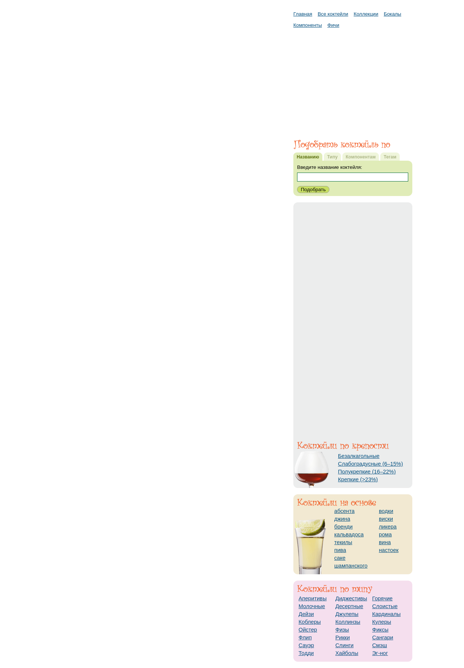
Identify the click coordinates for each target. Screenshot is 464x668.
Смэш (379, 645)
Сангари (382, 637)
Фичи (333, 25)
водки (386, 511)
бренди (343, 527)
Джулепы (346, 614)
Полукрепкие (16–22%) (367, 472)
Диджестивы (351, 598)
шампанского (350, 566)
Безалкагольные (359, 456)
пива (340, 550)
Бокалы (392, 14)
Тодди (306, 653)
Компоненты (307, 25)
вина (385, 542)
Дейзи (306, 614)
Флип (305, 637)
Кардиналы (386, 614)
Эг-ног (380, 653)
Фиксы (380, 630)
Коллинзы (347, 622)
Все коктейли (333, 14)
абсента (344, 511)
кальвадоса (349, 534)
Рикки (342, 637)
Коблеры (310, 622)
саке (339, 558)
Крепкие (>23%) (358, 479)
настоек (389, 550)
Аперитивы (312, 598)
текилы (343, 542)
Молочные (312, 606)
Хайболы (346, 653)
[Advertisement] (352, 79)
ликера (388, 527)
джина (342, 519)
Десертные (349, 606)
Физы (342, 630)
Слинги (344, 645)
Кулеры (381, 622)
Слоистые (384, 606)
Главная (302, 14)
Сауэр (306, 645)
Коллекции (366, 14)
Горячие (382, 598)
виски (386, 519)
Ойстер (308, 630)
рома (385, 534)
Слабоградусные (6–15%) (370, 464)
